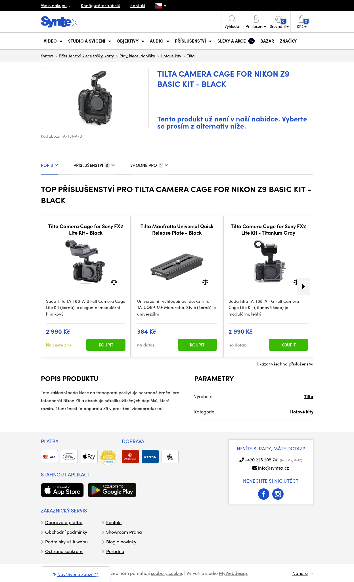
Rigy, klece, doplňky (137, 55)
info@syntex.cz (273, 468)
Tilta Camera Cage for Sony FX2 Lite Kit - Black (85, 229)
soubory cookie (166, 573)
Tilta (191, 55)
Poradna (115, 551)
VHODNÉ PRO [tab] (149, 165)
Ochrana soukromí (64, 551)
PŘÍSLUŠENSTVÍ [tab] (94, 165)
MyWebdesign (233, 573)
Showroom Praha (124, 532)
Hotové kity (171, 55)
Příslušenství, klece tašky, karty (86, 55)
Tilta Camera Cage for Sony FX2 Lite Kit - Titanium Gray (268, 229)
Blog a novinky (121, 541)
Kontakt (137, 5)
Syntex (47, 55)
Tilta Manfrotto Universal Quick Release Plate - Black (177, 229)
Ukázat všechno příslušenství (285, 364)
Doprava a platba (64, 522)
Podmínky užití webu (66, 541)
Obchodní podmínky (66, 532)
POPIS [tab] (49, 165)
